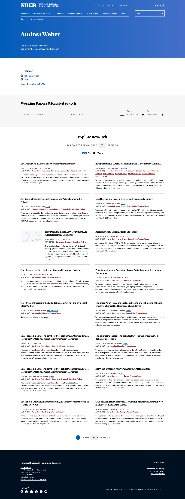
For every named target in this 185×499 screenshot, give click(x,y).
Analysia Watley (134, 173)
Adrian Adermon (148, 173)
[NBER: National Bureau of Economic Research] (42, 6)
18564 (128, 310)
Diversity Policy (157, 471)
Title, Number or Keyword (32, 114)
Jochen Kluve (122, 280)
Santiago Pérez (121, 173)
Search (139, 13)
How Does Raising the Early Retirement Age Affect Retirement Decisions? (66, 233)
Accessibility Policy (155, 469)
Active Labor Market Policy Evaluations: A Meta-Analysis (122, 368)
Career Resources (109, 13)
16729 (51, 376)
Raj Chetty (36, 346)
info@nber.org (27, 477)
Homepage (159, 463)
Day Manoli (56, 346)
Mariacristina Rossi (68, 171)
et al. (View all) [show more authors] (101, 176)
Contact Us (26, 467)
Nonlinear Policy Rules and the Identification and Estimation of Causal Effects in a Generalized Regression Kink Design (129, 304)
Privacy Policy (158, 473)
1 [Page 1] (78, 437)
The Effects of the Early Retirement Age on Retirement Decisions (51, 269)
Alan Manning (108, 173)
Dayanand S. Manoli (64, 242)
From (131, 111)
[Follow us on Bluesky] (31, 491)
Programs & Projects (41, 13)
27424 (123, 203)
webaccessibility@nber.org (33, 479)
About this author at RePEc (33, 84)
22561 (50, 275)
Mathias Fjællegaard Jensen (130, 171)
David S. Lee (121, 206)
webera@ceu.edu (31, 76)
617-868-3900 (27, 475)
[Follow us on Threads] (36, 491)
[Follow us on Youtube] (45, 491)
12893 (52, 409)
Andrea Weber (83, 171)
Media (110, 5)
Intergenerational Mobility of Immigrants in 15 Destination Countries (128, 163)
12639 (127, 409)
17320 (125, 343)
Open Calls (122, 5)
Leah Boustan (112, 171)
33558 (124, 168)
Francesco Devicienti (50, 171)
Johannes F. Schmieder (61, 209)
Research (25, 13)
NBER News (92, 13)
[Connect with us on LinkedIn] (26, 491)
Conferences (59, 13)
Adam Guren (46, 346)
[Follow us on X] (22, 491)
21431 (125, 278)
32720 (47, 206)
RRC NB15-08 (52, 310)
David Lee (120, 313)
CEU (26, 79)
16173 (122, 373)
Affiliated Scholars (76, 13)
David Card (36, 171)
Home (23, 19)
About (123, 13)
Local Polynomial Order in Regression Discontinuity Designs (124, 198)
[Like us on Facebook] (41, 491)
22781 (127, 236)
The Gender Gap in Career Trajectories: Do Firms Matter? (48, 163)
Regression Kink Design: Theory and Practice (116, 231)
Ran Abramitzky (149, 171)
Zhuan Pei (110, 206)
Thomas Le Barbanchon (41, 209)
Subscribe (99, 5)
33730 (47, 168)
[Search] (162, 14)
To (150, 111)
